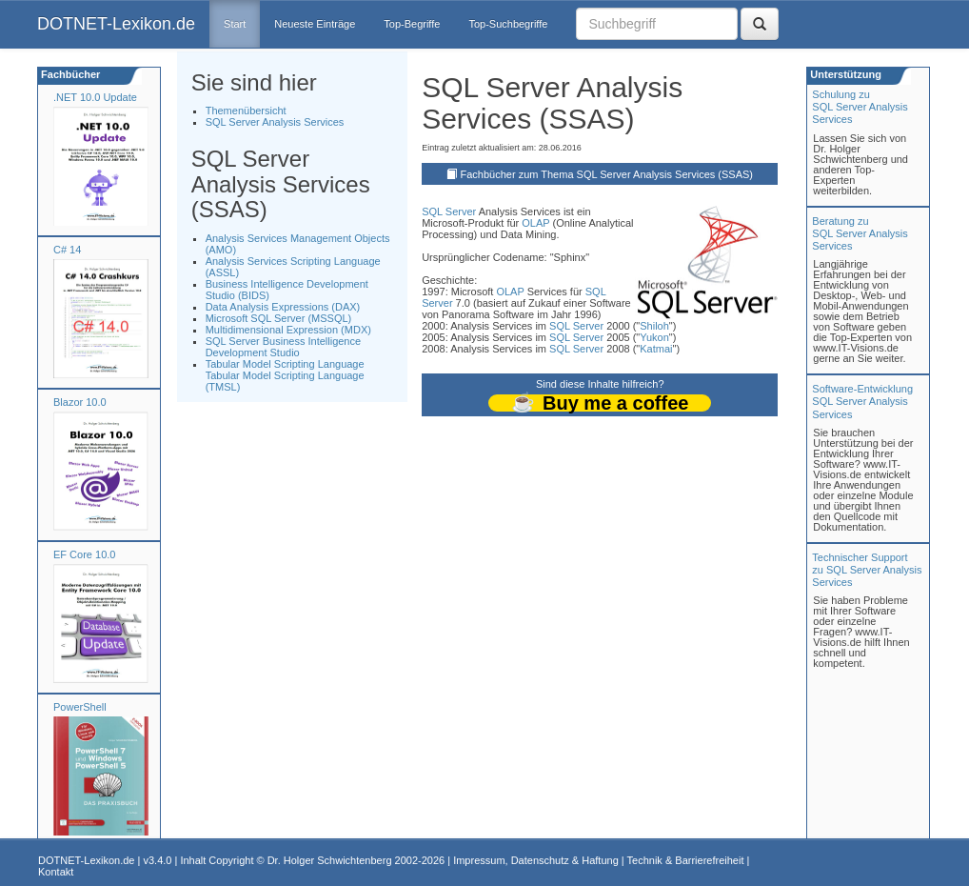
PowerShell (80, 707)
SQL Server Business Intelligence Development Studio (283, 346)
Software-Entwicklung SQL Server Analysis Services (862, 401)
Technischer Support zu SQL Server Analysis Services (866, 570)
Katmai (656, 348)
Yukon (654, 337)
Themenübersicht (246, 110)
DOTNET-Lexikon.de (116, 23)
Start (235, 24)
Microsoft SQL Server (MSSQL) (279, 318)
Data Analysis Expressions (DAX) (283, 306)
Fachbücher (69, 74)
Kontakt (55, 871)
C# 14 (67, 249)
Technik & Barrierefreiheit (685, 860)
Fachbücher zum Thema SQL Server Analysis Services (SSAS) (607, 174)
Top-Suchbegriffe (507, 24)
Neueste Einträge (314, 24)
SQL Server (449, 211)
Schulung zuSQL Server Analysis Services (859, 107)
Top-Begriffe (412, 24)
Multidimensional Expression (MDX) (288, 329)
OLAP (535, 223)
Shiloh (654, 326)
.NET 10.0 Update (95, 97)
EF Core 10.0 (84, 554)
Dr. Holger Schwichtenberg (329, 860)
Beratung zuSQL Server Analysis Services (859, 233)
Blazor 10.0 (80, 402)
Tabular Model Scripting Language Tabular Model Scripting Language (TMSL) (285, 375)
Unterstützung (844, 74)
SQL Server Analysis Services (275, 122)
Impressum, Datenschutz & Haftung (536, 860)
